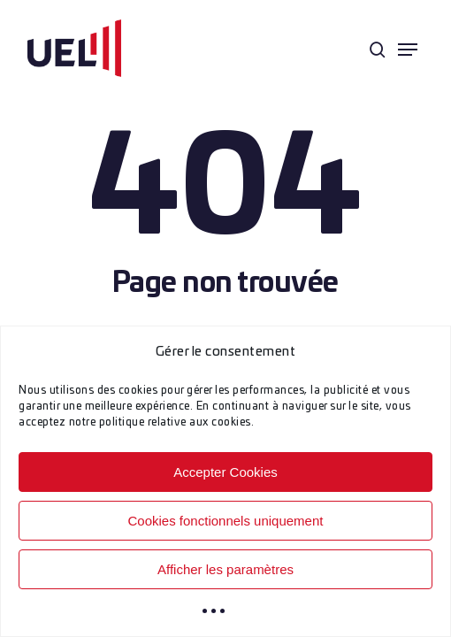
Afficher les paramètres (225, 569)
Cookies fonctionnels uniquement (226, 520)
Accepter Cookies (225, 472)
